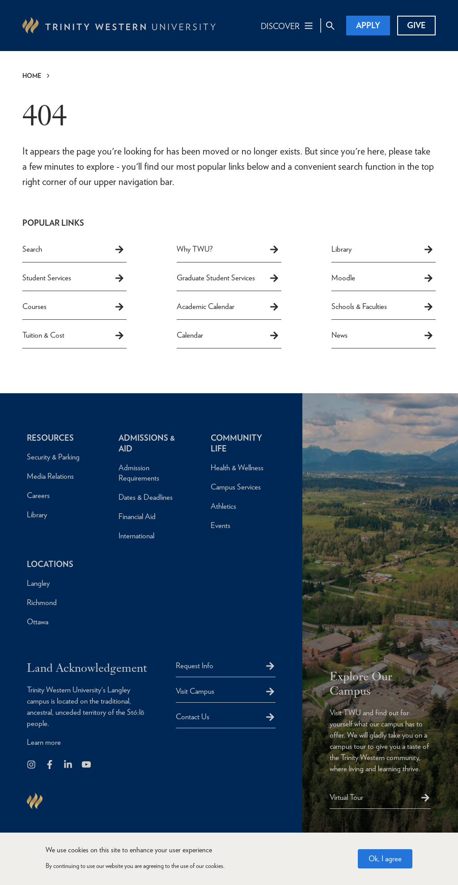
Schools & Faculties (382, 306)
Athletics (223, 506)
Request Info (194, 665)
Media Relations (50, 476)
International (136, 535)
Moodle (382, 278)
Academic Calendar (228, 306)
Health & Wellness (237, 467)
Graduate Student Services (228, 278)
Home (31, 75)
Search (73, 249)
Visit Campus (195, 691)
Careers (38, 495)
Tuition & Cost (73, 335)
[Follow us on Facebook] (50, 765)
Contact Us (192, 716)
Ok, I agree (385, 859)
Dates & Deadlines (146, 497)
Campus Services (236, 486)
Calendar (228, 335)
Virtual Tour (346, 797)
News (382, 335)
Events (220, 525)
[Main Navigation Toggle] (287, 25)
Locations (50, 564)
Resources (50, 437)
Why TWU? (228, 249)
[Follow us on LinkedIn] (69, 765)
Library (382, 249)
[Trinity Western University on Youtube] (87, 765)
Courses (73, 306)
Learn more (44, 742)
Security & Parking (53, 456)
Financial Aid (137, 516)
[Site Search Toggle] (330, 25)
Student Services (73, 278)
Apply (368, 25)
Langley (38, 583)
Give (416, 25)
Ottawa (37, 621)
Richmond (42, 602)
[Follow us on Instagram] (32, 765)
